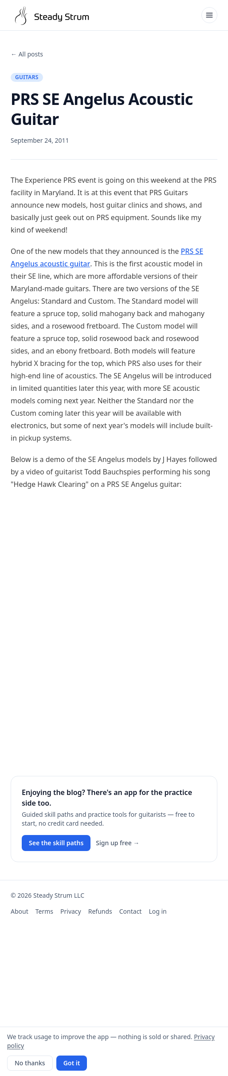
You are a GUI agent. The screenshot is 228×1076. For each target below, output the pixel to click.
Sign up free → (117, 843)
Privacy (70, 911)
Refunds (100, 911)
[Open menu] (209, 15)
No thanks (30, 1063)
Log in (157, 911)
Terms (44, 911)
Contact (130, 911)
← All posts (27, 54)
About (19, 911)
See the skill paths (56, 843)
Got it (71, 1063)
